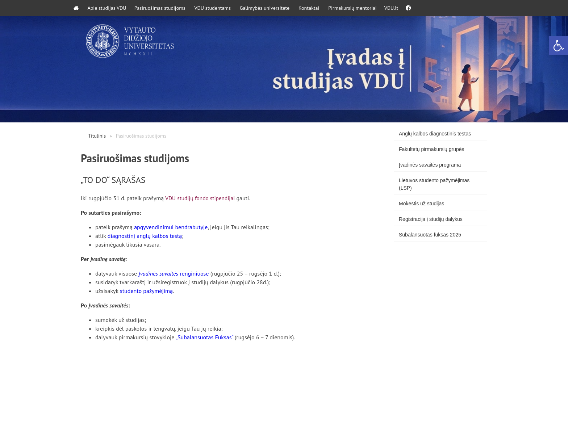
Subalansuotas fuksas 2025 (430, 235)
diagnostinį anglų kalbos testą (145, 235)
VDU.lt (419, 8)
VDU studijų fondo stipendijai (201, 198)
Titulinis (97, 136)
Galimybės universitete (282, 8)
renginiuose (173, 273)
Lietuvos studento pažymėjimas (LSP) (434, 184)
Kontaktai (330, 8)
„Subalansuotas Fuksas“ (204, 337)
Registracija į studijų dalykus (431, 219)
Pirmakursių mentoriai (376, 8)
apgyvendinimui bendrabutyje (171, 227)
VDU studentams (226, 8)
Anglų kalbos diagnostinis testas (435, 134)
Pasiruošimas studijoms (169, 8)
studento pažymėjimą (146, 290)
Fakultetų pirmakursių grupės (431, 149)
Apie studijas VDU (111, 8)
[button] (558, 45)
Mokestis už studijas (421, 203)
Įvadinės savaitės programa (430, 165)
